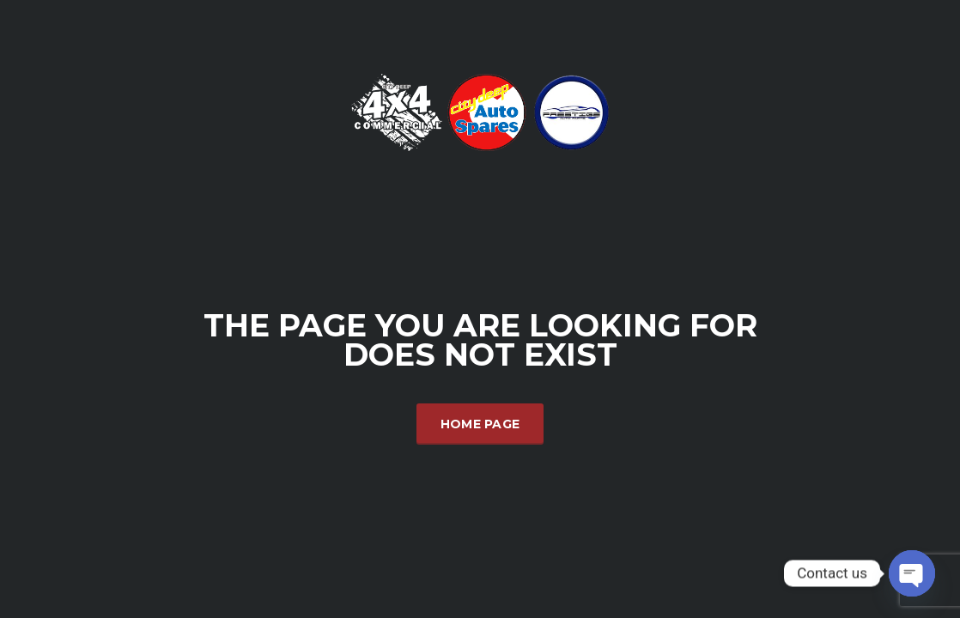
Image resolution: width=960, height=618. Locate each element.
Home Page (480, 424)
